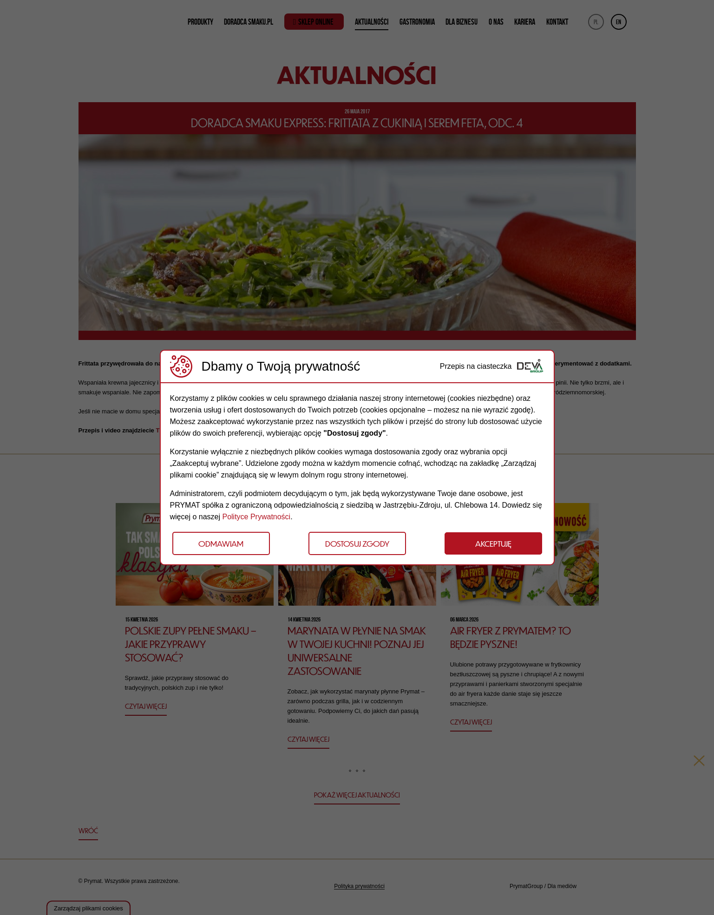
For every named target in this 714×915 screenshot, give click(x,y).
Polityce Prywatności (256, 517)
